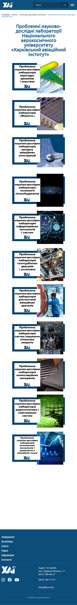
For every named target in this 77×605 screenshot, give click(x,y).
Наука (14, 15)
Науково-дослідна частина (33, 15)
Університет (8, 537)
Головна (5, 15)
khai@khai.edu (46, 587)
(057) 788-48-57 (47, 574)
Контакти (6, 560)
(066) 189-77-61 (47, 579)
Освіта (4, 546)
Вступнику (7, 542)
